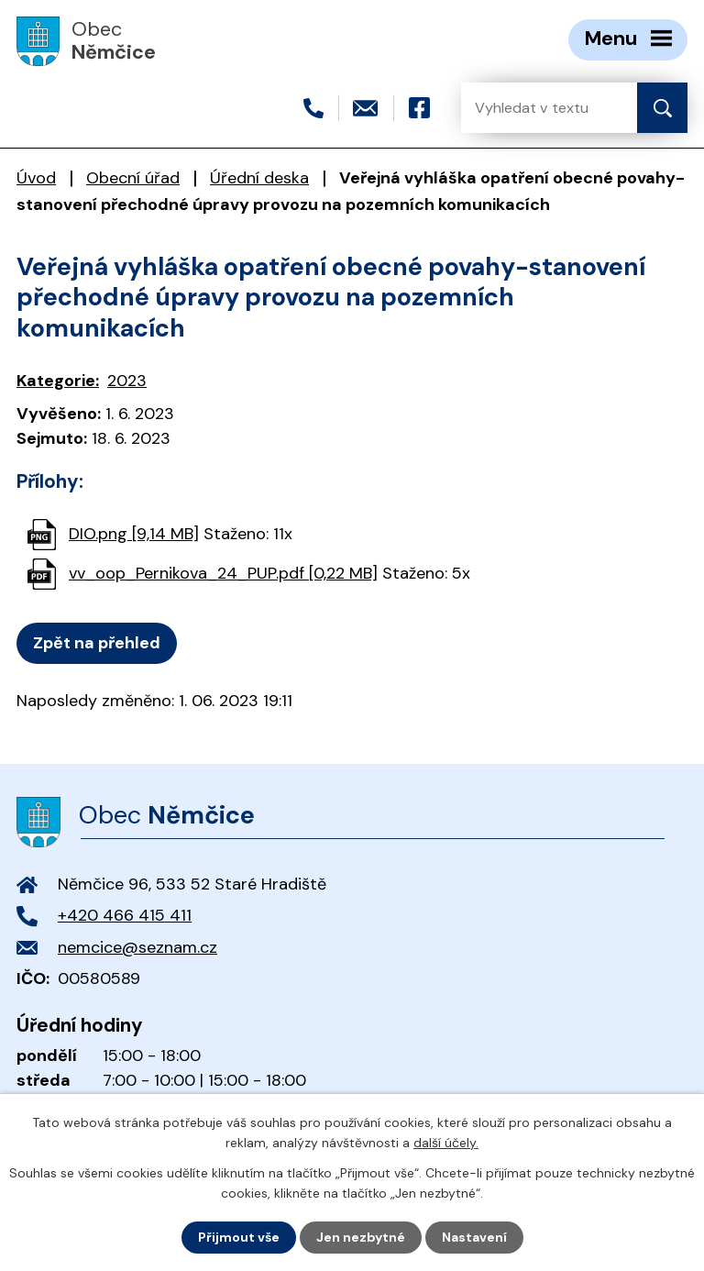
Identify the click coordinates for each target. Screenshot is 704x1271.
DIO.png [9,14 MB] (134, 534)
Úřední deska (259, 178)
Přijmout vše (239, 1237)
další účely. (445, 1142)
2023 (127, 381)
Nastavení (474, 1237)
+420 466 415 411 (125, 915)
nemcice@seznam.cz (137, 947)
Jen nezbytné (360, 1237)
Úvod (36, 178)
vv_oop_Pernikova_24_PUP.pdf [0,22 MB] (223, 573)
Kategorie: (57, 381)
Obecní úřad (133, 178)
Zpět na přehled (96, 643)
